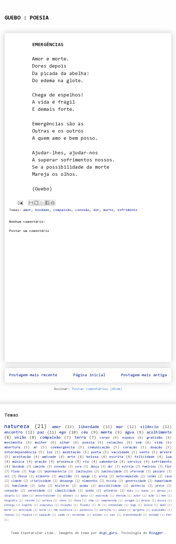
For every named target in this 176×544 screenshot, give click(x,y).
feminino (149, 466)
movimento (13, 442)
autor (137, 495)
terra (80, 437)
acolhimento (159, 432)
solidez (97, 515)
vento (144, 452)
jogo (133, 505)
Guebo (145, 491)
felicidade (145, 457)
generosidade (135, 481)
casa (168, 476)
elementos (90, 481)
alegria (9, 495)
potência (138, 486)
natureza (16, 426)
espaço (128, 437)
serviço (134, 462)
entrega (9, 505)
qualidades (159, 510)
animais (68, 495)
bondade (42, 210)
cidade (16, 481)
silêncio (149, 427)
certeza (47, 500)
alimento (43, 476)
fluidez (85, 505)
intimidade (115, 505)
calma (151, 476)
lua (169, 457)
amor (27, 210)
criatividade (40, 481)
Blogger (156, 533)
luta (41, 486)
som (139, 442)
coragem (129, 500)
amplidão (65, 476)
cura (78, 466)
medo (163, 505)
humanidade (163, 481)
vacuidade (120, 452)
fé (99, 505)
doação (156, 447)
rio (86, 462)
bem (163, 495)
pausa (122, 510)
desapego (66, 481)
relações (115, 442)
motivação (25, 510)
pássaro (159, 471)
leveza (148, 505)
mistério (62, 486)
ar (35, 447)
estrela (128, 466)
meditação (72, 452)
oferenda (137, 471)
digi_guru (108, 533)
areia (103, 476)
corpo (105, 437)
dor (96, 210)
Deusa (22, 476)
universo (110, 490)
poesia (88, 442)
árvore (166, 452)
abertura (12, 447)
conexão (82, 210)
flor (168, 466)
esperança (46, 505)
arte (71, 457)
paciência (86, 510)
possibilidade (109, 486)
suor (112, 515)
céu (84, 432)
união (20, 437)
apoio (84, 495)
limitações (83, 471)
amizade (49, 457)
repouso (9, 515)
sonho (89, 490)
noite (42, 510)
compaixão (62, 210)
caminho (39, 466)
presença (65, 462)
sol (6, 476)
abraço (161, 491)
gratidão (155, 437)
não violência (63, 510)
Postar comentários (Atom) (97, 389)
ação (151, 495)
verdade (154, 515)
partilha (105, 510)
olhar (65, 442)
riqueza (27, 515)
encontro (13, 432)
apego (85, 476)
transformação (132, 515)
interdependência (20, 452)
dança (94, 466)
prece (159, 486)
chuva (77, 500)
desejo (145, 500)
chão (91, 500)
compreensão (109, 500)
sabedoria (108, 462)
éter (169, 515)
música (18, 462)
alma (25, 495)
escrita (116, 457)
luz (50, 452)
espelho (27, 505)
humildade (19, 486)
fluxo (15, 471)
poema (84, 486)
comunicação (99, 447)
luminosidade (111, 471)
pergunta (138, 510)
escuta (111, 481)
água (129, 432)
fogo (32, 471)
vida (159, 442)
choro (62, 500)
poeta (96, 452)
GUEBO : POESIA (27, 18)
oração (41, 462)
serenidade (36, 490)
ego (62, 432)
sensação (11, 490)
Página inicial (89, 375)
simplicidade (65, 490)
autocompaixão (127, 476)
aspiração (101, 495)
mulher (41, 442)
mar (119, 427)
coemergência (63, 447)
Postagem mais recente (33, 375)
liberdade (88, 427)
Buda (130, 491)
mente (106, 432)
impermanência (55, 471)
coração (130, 447)
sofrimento (127, 210)
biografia (10, 500)
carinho (30, 500)
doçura (161, 500)
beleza (92, 457)
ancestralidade (45, 495)
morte (108, 210)
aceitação (22, 457)
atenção (121, 495)
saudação (44, 515)
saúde (61, 515)
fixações (66, 505)
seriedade (78, 515)
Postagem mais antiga (144, 375)
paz (40, 432)
